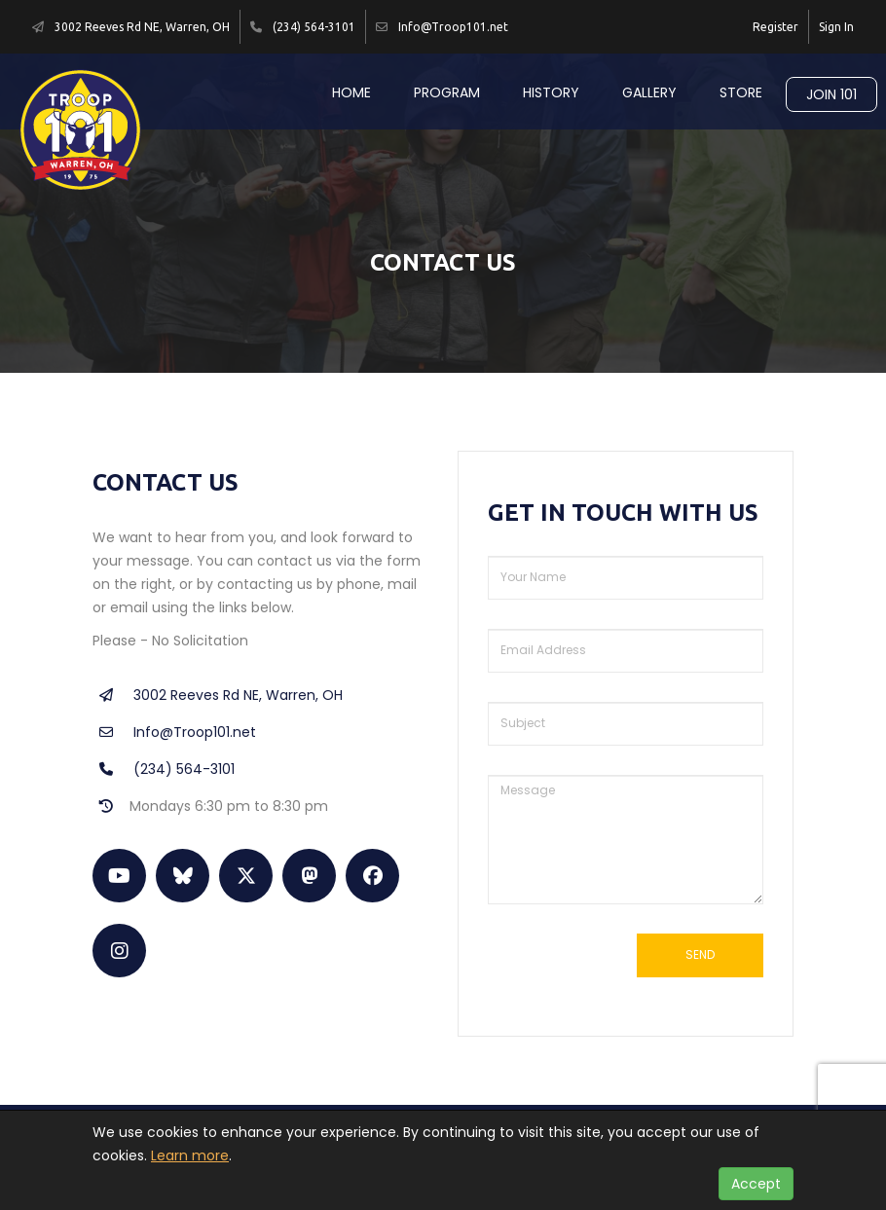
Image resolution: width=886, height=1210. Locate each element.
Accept (756, 1183)
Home (351, 92)
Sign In (836, 26)
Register (775, 26)
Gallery (649, 92)
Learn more (190, 1155)
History (551, 92)
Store (741, 92)
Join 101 (831, 94)
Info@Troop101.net (174, 732)
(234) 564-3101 (163, 769)
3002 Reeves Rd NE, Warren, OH (217, 695)
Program (447, 92)
